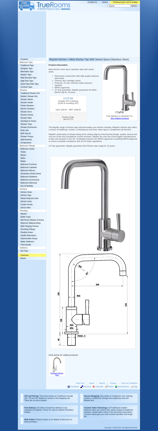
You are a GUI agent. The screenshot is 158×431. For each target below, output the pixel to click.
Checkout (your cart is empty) (125, 2)
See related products (119, 118)
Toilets (23, 152)
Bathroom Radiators (29, 177)
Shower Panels (27, 115)
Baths (23, 158)
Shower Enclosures (29, 127)
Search (102, 383)
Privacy (113, 383)
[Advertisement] (79, 34)
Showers (23, 90)
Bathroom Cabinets (29, 167)
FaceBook (74, 387)
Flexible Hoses (27, 232)
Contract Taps (26, 87)
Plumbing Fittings (28, 229)
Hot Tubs (24, 251)
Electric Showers (28, 109)
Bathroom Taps (26, 62)
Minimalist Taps (27, 71)
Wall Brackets (26, 140)
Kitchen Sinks (26, 192)
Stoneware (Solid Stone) (31, 174)
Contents (24, 59)
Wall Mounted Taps (28, 78)
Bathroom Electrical (29, 183)
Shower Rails (26, 118)
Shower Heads (27, 102)
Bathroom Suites (27, 149)
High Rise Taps (27, 81)
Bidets (23, 161)
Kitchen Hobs (26, 201)
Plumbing (24, 211)
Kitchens (23, 189)
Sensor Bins (26, 208)
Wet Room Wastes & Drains (32, 220)
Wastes (24, 214)
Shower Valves (27, 99)
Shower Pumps (27, 136)
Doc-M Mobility (27, 186)
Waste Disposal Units (29, 198)
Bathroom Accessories (30, 180)
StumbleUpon (123, 387)
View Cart (80, 383)
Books (23, 258)
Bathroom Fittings (27, 146)
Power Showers (27, 106)
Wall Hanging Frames (30, 226)
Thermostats (26, 245)
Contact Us (92, 2)
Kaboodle (99, 387)
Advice (105, 2)
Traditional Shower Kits (30, 93)
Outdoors (24, 248)
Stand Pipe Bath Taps (30, 84)
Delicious (87, 387)
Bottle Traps (26, 217)
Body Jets (25, 130)
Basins (23, 155)
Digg (135, 387)
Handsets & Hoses (28, 121)
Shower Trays (26, 124)
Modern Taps (26, 75)
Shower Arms (26, 112)
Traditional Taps (27, 65)
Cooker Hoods (27, 204)
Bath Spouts (26, 133)
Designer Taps (27, 68)
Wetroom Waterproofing (30, 223)
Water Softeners (27, 242)
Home (91, 383)
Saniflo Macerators (28, 235)
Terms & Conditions (129, 383)
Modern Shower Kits (29, 96)
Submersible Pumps (29, 238)
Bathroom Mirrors (28, 170)
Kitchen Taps (26, 195)
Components (26, 143)
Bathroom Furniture (29, 164)
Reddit (110, 387)
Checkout (25, 255)
